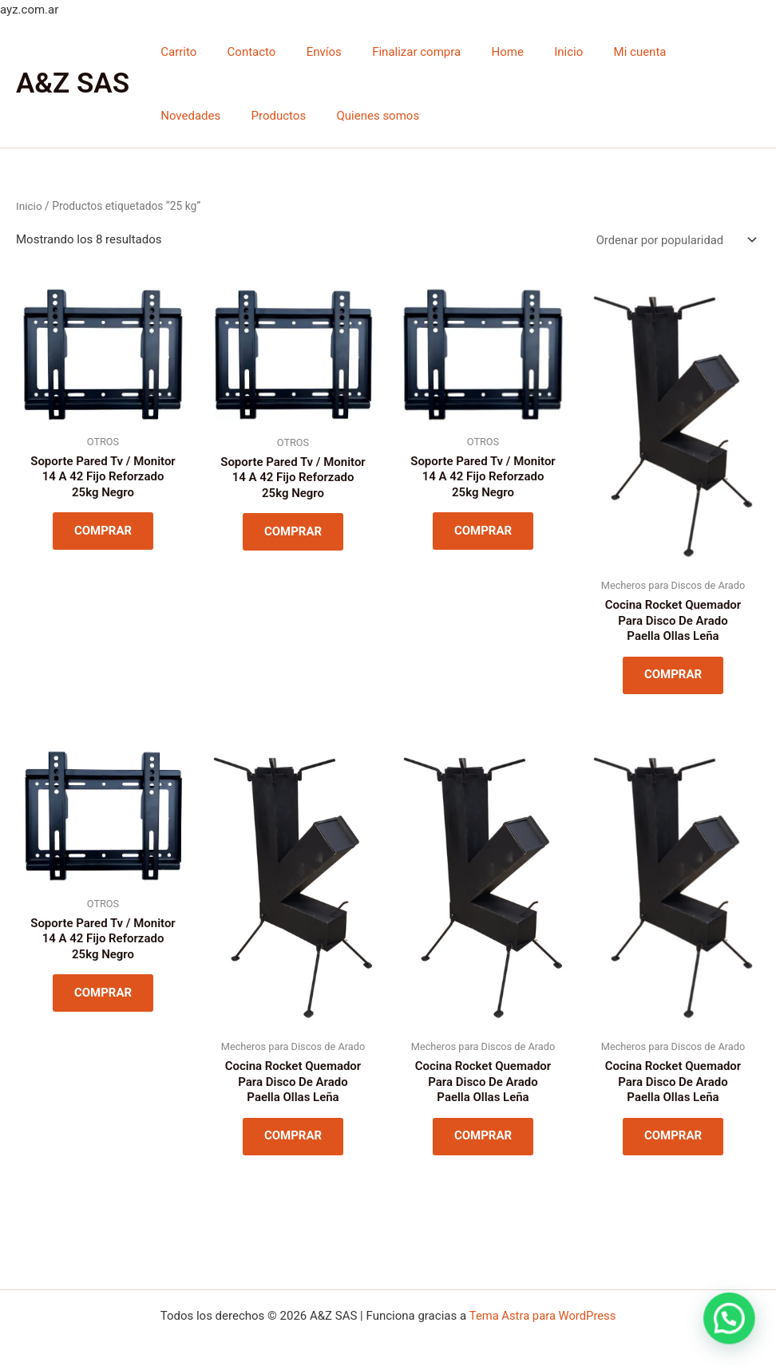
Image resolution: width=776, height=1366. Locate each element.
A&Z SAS (72, 83)
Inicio (531, 52)
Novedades (677, 52)
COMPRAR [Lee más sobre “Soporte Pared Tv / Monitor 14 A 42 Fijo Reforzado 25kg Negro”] (103, 531)
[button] (730, 1322)
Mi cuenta (597, 52)
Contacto (241, 52)
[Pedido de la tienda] (674, 240)
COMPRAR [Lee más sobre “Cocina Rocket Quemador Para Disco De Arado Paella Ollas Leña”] (673, 676)
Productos (184, 116)
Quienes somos (277, 116)
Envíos (307, 52)
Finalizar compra (393, 52)
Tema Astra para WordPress (542, 1316)
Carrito (175, 52)
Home (477, 52)
